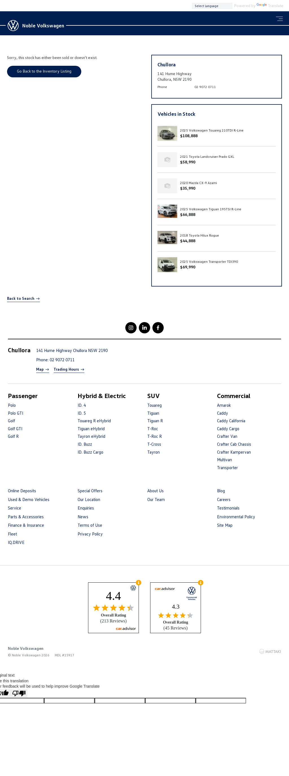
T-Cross (154, 444)
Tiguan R (155, 420)
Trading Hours (66, 369)
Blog (221, 490)
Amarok (224, 405)
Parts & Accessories (26, 516)
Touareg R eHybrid (94, 420)
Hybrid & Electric (102, 395)
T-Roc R (154, 436)
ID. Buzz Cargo (90, 451)
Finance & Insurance (26, 525)
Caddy (222, 413)
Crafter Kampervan (234, 451)
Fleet (12, 533)
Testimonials (228, 507)
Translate (270, 5)
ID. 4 (82, 405)
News (83, 516)
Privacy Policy (90, 533)
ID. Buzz (85, 444)
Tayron (153, 451)
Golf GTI (15, 428)
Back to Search (20, 298)
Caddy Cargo (228, 428)
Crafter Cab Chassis (234, 444)
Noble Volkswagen (43, 25)
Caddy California (231, 420)
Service (14, 507)
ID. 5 (82, 413)
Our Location (89, 499)
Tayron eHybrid (91, 436)
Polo (12, 405)
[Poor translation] (18, 693)
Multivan (224, 459)
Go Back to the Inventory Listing (44, 71)
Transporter (227, 467)
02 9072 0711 (205, 87)
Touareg (154, 405)
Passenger (23, 395)
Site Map (225, 525)
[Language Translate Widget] (212, 6)
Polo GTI (15, 413)
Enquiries (86, 507)
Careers (224, 499)
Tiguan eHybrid (91, 428)
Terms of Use (90, 525)
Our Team (156, 499)
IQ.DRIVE (16, 542)
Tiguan (153, 413)
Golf (11, 420)
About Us (155, 490)
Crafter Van (227, 436)
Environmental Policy (236, 516)
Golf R (13, 436)
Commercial (233, 395)
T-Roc (152, 428)
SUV (153, 395)
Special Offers (90, 490)
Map (40, 369)
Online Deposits (22, 490)
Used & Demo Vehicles (28, 499)
